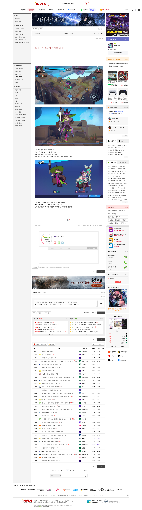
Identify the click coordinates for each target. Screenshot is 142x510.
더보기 (62, 242)
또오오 (83, 367)
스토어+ (126, 59)
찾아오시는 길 (94, 495)
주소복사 (35, 267)
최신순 (44, 292)
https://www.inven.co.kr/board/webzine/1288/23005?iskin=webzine (54, 267)
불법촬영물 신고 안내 (83, 495)
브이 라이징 (18, 112)
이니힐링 (58, 242)
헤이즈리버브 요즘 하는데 (48, 457)
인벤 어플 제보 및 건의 (20, 37)
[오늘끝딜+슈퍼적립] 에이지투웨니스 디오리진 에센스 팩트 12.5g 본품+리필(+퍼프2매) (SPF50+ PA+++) (118, 223)
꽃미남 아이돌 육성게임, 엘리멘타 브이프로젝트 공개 (56, 403)
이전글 (47, 313)
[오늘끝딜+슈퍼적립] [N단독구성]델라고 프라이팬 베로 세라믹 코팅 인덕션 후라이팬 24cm (118, 220)
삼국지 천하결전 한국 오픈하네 (50, 438)
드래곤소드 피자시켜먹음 (48, 370)
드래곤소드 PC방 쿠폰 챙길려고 (50, 390)
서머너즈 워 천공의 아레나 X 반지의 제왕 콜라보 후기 (56, 396)
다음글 (40, 313)
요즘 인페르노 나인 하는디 (49, 448)
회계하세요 (37, 33)
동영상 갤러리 (18, 31)
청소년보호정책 (72, 495)
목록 (96, 38)
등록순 (39, 292)
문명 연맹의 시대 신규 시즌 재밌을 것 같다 (53, 435)
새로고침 (103, 292)
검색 (84, 475)
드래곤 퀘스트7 (19, 123)
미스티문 (84, 403)
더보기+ (66, 318)
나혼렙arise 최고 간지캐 (48, 412)
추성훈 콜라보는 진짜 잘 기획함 (50, 374)
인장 (44, 248)
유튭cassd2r (85, 454)
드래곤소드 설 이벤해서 (48, 358)
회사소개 (40, 495)
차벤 (16, 95)
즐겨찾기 (52, 344)
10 (81, 470)
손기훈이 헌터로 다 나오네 (49, 428)
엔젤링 (83, 448)
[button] (49, 334)
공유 (79, 225)
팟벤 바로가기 (18, 90)
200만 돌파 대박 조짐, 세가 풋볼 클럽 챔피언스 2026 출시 (57, 419)
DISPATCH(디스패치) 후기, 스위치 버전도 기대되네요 (56, 409)
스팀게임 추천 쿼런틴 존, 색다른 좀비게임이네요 (54, 444)
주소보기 (35, 28)
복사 (41, 28)
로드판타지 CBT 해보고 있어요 (50, 460)
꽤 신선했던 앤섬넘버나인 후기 (50, 383)
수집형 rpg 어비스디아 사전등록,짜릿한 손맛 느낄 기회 (56, 377)
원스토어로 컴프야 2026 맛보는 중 (51, 367)
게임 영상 (17, 106)
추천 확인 (99, 225)
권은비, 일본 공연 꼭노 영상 (114, 217)
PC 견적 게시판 (19, 79)
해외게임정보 (18, 103)
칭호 (69, 248)
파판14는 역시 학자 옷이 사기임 (50, 364)
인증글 (37, 344)
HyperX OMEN (18, 109)
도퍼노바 (84, 364)
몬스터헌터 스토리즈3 (20, 117)
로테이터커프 (85, 361)
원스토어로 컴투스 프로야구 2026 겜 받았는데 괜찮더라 (56, 393)
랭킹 (61, 248)
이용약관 (53, 495)
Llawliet (83, 358)
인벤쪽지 (55, 242)
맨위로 (94, 313)
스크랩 (83, 225)
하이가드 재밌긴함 (46, 399)
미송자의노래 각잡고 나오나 (49, 406)
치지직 (16, 92)
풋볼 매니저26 (18, 125)
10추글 (44, 344)
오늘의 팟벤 (18, 74)
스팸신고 (94, 225)
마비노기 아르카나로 (47, 354)
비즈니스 (47, 495)
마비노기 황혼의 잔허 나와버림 (50, 441)
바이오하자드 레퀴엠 (20, 120)
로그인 (126, 10)
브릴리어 (84, 374)
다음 (85, 470)
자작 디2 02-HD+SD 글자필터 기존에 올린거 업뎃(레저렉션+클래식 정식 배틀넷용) (63, 454)
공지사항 (101, 495)
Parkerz (83, 354)
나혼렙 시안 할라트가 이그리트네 (50, 422)
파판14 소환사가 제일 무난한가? (50, 387)
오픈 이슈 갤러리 (19, 68)
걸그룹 (16, 98)
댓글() (101, 38)
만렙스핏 (84, 393)
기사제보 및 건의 (19, 34)
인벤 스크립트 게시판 (20, 39)
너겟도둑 (84, 425)
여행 (16, 101)
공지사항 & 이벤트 (19, 28)
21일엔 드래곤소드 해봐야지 (49, 451)
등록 (101, 303)
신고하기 (88, 225)
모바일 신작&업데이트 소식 (22, 42)
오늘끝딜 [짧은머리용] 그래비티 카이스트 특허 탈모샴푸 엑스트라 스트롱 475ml (118, 211)
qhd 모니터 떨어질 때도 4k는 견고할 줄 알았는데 (54, 380)
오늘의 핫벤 (18, 71)
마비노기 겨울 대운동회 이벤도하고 (51, 432)
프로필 (52, 248)
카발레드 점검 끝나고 (47, 415)
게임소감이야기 (101, 29)
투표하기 (117, 281)
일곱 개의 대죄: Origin (20, 114)
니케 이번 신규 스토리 (47, 351)
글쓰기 (101, 339)
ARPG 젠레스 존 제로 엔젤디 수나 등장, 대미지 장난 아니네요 (58, 361)
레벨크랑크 (84, 351)
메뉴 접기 (92, 248)
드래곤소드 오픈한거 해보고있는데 (51, 425)
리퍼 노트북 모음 (112, 214)
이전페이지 (87, 313)
